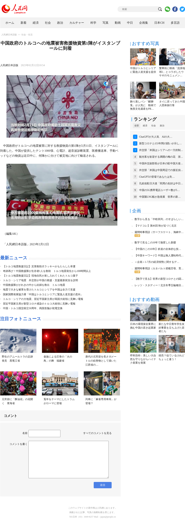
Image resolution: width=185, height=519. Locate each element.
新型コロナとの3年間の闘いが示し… (160, 143)
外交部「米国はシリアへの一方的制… (161, 150)
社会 (48, 22)
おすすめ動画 (145, 299)
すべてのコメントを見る (97, 433)
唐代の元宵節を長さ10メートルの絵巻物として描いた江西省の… (100, 360)
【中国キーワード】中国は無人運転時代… (159, 255)
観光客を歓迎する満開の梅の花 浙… (161, 156)
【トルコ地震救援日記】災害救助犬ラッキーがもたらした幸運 (39, 266)
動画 (118, 22)
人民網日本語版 (9, 34)
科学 (93, 22)
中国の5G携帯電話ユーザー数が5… (159, 190)
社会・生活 (27, 34)
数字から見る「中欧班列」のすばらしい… (159, 219)
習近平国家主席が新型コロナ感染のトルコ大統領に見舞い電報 (39, 303)
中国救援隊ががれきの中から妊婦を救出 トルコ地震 (34, 285)
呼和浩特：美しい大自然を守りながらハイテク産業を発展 (143, 359)
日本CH (159, 22)
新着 (23, 22)
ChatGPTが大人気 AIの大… (155, 136)
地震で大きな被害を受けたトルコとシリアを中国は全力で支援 (39, 289)
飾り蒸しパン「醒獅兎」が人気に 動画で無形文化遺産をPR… (143, 105)
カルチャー (76, 22)
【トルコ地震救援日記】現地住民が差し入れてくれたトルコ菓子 (40, 275)
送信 (102, 485)
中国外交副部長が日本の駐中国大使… (161, 163)
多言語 (175, 22)
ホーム (9, 22)
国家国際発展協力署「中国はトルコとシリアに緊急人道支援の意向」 (43, 294)
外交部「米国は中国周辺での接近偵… (161, 170)
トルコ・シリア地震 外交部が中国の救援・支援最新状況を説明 (40, 280)
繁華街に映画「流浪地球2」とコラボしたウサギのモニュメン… (172, 72)
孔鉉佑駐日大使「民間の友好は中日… (161, 183)
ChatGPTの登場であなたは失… (157, 176)
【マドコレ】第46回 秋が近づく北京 (156, 225)
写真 (105, 22)
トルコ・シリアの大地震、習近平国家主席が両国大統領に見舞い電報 (43, 299)
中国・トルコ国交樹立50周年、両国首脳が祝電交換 (32, 308)
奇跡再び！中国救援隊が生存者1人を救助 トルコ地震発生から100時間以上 (47, 271)
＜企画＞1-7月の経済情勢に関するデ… (157, 262)
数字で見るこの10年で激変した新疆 (155, 242)
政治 (60, 22)
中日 (130, 22)
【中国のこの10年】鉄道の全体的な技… (158, 249)
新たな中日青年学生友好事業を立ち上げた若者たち (171, 328)
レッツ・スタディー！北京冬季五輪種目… (159, 285)
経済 (36, 22)
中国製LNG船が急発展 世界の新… (160, 196)
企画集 (143, 22)
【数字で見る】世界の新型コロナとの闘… (159, 278)
